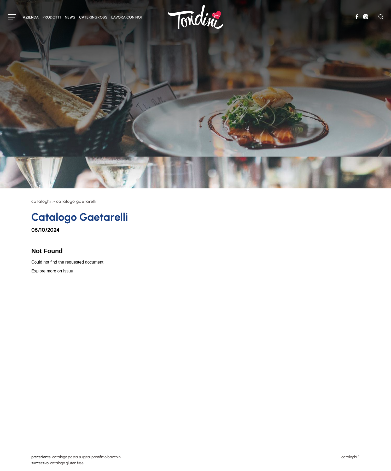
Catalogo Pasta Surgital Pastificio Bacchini (86, 457)
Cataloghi (41, 201)
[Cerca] (380, 17)
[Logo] (195, 17)
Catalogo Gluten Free (67, 463)
